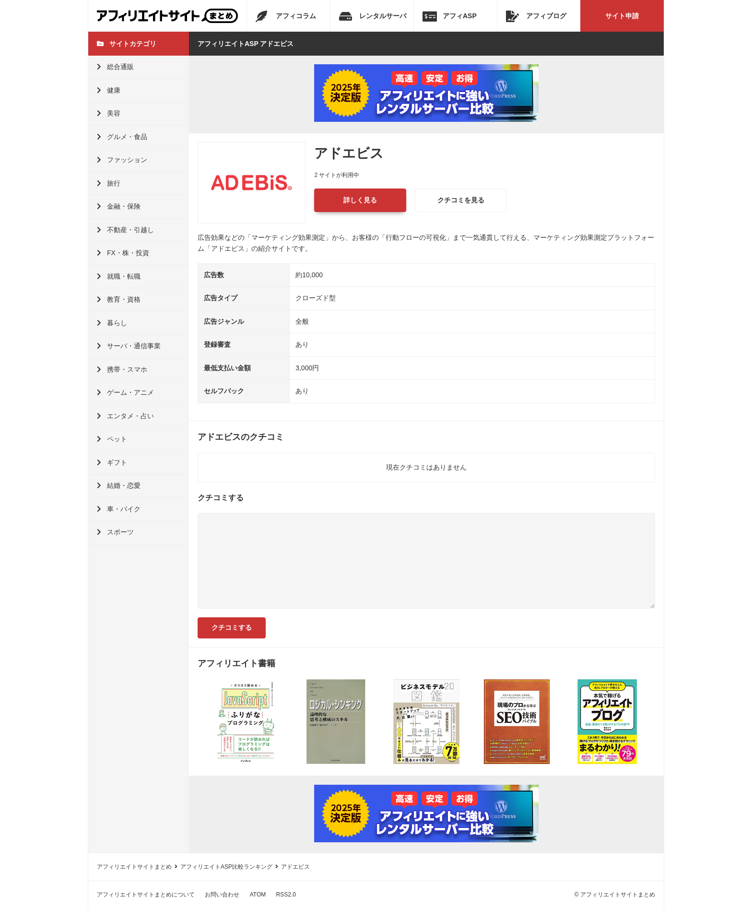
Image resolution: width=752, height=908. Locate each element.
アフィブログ (536, 16)
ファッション (122, 160)
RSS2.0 (286, 894)
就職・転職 (119, 276)
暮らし (112, 323)
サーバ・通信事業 (129, 346)
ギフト (112, 462)
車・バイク (119, 509)
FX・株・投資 (123, 253)
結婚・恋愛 (119, 485)
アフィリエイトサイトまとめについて (146, 894)
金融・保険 (119, 206)
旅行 (108, 183)
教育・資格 (119, 299)
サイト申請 (622, 16)
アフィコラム (286, 16)
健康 (108, 90)
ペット (112, 439)
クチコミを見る (460, 200)
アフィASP (450, 16)
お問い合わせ (222, 894)
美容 (108, 113)
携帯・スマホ (122, 369)
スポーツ (115, 532)
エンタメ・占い (125, 416)
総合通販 (115, 67)
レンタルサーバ (372, 16)
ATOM (258, 894)
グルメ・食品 (122, 137)
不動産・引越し (125, 230)
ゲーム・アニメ (125, 392)
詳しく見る (360, 200)
